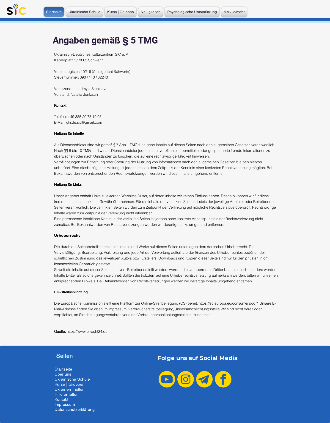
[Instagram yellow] (185, 379)
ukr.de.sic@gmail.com (84, 122)
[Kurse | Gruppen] (77, 384)
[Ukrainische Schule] (77, 379)
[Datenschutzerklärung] (77, 409)
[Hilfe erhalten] (77, 394)
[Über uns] (77, 374)
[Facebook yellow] (223, 379)
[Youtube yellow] (167, 379)
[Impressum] (77, 404)
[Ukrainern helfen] (77, 389)
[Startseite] (77, 369)
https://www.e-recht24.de (87, 331)
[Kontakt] (77, 399)
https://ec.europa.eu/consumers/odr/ (228, 303)
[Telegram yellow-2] (204, 379)
